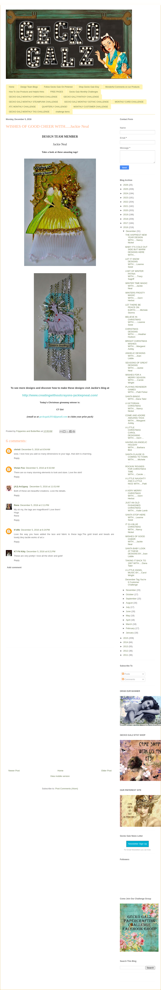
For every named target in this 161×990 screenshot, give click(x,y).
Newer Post (14, 770)
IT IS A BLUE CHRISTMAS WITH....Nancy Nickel (133, 528)
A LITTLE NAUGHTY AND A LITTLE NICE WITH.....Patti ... (136, 482)
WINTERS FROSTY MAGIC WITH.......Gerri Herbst (135, 296)
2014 (126, 642)
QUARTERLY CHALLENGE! (54, 107)
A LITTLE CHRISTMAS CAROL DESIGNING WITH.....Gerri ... (134, 432)
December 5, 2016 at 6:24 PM (35, 530)
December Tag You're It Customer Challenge (135, 582)
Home (11, 87)
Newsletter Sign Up (137, 844)
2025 (126, 189)
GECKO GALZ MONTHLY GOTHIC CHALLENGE (86, 102)
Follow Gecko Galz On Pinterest (58, 87)
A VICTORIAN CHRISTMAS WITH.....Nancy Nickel (134, 407)
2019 (126, 214)
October (130, 594)
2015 (126, 638)
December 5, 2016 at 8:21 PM (40, 551)
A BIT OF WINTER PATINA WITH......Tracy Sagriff (134, 275)
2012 (126, 651)
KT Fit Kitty (19, 551)
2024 (126, 193)
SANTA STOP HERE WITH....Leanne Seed (135, 517)
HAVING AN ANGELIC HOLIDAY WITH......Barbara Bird (136, 446)
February (130, 628)
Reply (16, 458)
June (128, 611)
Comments (128, 679)
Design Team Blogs (29, 87)
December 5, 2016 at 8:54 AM (35, 449)
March (129, 624)
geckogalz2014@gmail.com (53, 416)
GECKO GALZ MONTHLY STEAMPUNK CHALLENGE (33, 102)
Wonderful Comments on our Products (122, 87)
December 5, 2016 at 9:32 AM (40, 468)
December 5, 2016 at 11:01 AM (45, 486)
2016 (126, 227)
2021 (126, 206)
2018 (126, 219)
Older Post (106, 770)
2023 (126, 197)
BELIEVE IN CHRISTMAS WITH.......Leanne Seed (135, 321)
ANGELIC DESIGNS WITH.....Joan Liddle (135, 356)
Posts (126, 674)
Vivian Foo (19, 468)
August (129, 603)
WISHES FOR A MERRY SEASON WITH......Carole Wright (135, 379)
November (131, 590)
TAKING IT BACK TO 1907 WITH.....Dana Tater (136, 563)
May (128, 615)
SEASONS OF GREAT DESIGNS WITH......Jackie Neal (136, 366)
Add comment (14, 567)
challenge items (63, 112)
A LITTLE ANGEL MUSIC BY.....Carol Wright (135, 573)
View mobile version (60, 776)
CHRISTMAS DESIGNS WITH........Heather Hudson (135, 333)
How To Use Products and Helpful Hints (26, 92)
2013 (126, 646)
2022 (126, 202)
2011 (126, 655)
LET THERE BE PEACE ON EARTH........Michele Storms (136, 309)
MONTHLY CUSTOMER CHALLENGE (90, 107)
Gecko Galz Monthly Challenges (83, 92)
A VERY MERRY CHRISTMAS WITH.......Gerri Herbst (133, 494)
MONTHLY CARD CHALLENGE (129, 102)
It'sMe (17, 530)
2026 (126, 185)
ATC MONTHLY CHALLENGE (22, 107)
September (131, 598)
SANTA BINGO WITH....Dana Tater (135, 397)
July (128, 607)
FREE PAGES (56, 92)
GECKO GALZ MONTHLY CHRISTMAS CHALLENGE (33, 97)
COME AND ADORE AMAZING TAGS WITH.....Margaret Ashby (135, 419)
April (128, 620)
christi (17, 449)
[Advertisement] (60, 707)
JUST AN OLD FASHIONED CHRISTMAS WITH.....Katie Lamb (136, 506)
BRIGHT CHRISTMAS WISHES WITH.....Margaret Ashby (136, 345)
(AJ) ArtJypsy (21, 486)
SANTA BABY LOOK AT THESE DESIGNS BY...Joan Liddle (136, 552)
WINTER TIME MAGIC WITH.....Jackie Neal (136, 286)
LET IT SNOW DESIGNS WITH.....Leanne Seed (134, 263)
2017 (126, 223)
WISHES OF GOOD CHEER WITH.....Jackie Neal (135, 540)
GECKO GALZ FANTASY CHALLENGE (81, 97)
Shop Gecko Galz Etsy (89, 87)
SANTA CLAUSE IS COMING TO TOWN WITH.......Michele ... (136, 458)
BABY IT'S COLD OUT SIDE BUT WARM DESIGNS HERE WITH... (136, 251)
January (130, 632)
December (131, 231)
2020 (126, 210)
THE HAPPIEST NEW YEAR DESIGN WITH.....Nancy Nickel (136, 239)
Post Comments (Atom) (66, 788)
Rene (16, 505)
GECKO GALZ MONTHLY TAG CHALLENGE (29, 112)
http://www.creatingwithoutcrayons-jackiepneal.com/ (60, 395)
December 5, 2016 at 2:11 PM (34, 505)
